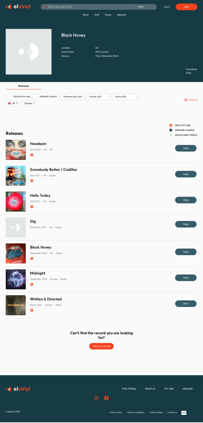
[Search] (50, 7)
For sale (169, 389)
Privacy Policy (116, 413)
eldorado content (48, 97)
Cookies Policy (156, 413)
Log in (167, 7)
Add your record (101, 346)
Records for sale (22, 97)
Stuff (96, 15)
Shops (108, 15)
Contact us (172, 413)
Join (186, 7)
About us (150, 389)
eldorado (121, 15)
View (186, 148)
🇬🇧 (9, 104)
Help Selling (129, 389)
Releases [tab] (23, 86)
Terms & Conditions (135, 413)
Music (86, 15)
